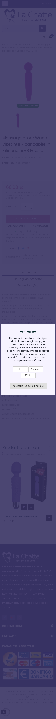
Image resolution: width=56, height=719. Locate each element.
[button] (20, 369)
